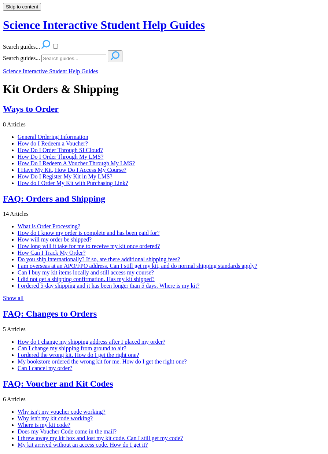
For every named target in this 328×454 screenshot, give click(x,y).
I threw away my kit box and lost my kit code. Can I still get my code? (100, 438)
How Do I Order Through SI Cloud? (60, 150)
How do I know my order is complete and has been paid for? (88, 233)
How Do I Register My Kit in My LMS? (65, 176)
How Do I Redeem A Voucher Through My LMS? (76, 163)
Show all (13, 298)
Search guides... (21, 58)
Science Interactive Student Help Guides (50, 71)
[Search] (73, 58)
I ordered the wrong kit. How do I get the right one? (78, 355)
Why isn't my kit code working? (55, 418)
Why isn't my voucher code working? (62, 412)
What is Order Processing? (49, 226)
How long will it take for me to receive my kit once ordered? (89, 246)
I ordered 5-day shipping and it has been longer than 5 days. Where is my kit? (108, 286)
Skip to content (22, 7)
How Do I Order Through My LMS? (60, 157)
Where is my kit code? (44, 425)
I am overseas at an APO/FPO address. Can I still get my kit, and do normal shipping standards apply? (137, 266)
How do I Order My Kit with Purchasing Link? (73, 183)
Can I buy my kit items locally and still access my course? (86, 272)
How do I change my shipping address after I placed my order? (91, 342)
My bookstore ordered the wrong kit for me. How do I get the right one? (102, 361)
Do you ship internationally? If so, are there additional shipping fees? (99, 259)
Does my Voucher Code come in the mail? (67, 431)
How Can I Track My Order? (51, 253)
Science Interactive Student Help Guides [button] (104, 25)
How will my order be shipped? (55, 239)
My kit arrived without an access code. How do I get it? (83, 445)
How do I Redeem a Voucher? (53, 143)
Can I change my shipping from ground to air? (72, 348)
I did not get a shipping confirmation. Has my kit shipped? (86, 279)
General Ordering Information (53, 137)
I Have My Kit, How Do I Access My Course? (72, 170)
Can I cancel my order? (45, 368)
